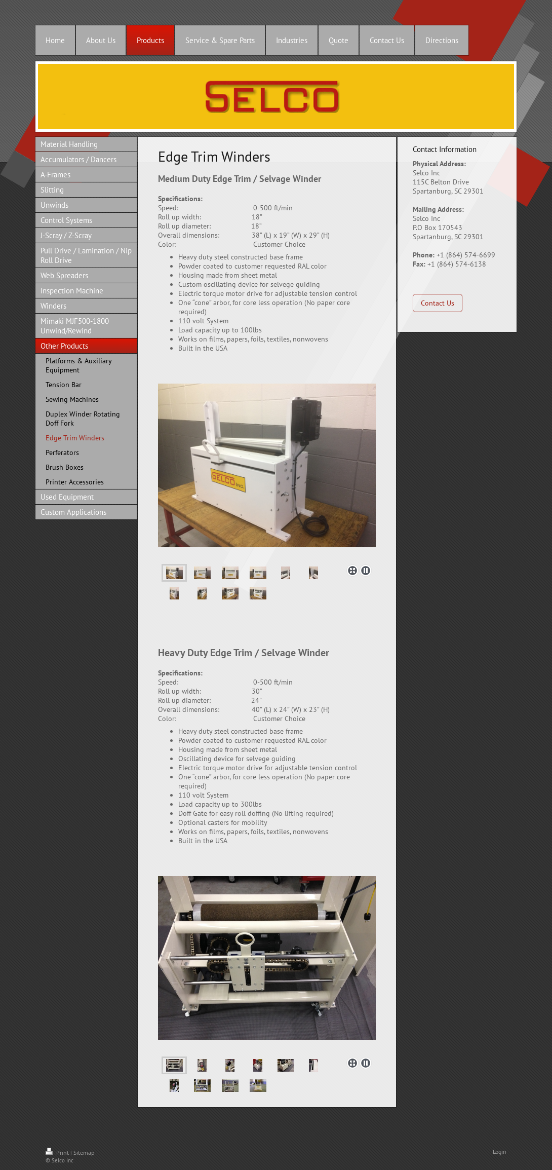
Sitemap (83, 1152)
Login (499, 1151)
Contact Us (437, 303)
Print (58, 1152)
